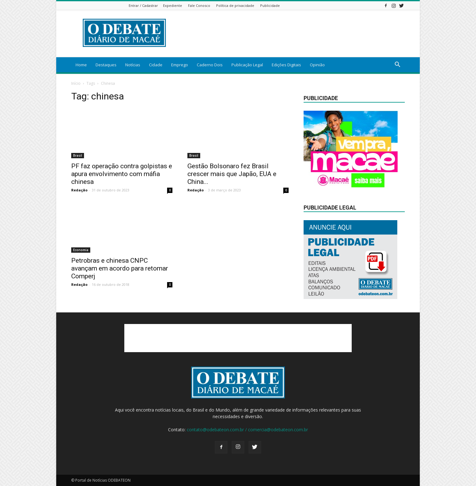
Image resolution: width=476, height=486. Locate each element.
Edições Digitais (286, 65)
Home (81, 65)
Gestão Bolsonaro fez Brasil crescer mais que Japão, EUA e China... (231, 173)
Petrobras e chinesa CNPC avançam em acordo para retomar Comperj (119, 268)
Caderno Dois (210, 65)
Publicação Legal (247, 65)
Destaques (106, 65)
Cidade (155, 65)
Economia (80, 250)
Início (76, 83)
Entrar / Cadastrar (143, 5)
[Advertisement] (238, 338)
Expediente (172, 5)
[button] (397, 65)
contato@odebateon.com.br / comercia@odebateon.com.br (247, 430)
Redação (79, 190)
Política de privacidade (235, 5)
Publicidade (270, 5)
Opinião (317, 65)
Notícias (132, 65)
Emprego (179, 65)
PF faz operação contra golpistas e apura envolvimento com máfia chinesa (121, 173)
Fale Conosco (199, 5)
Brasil (77, 155)
